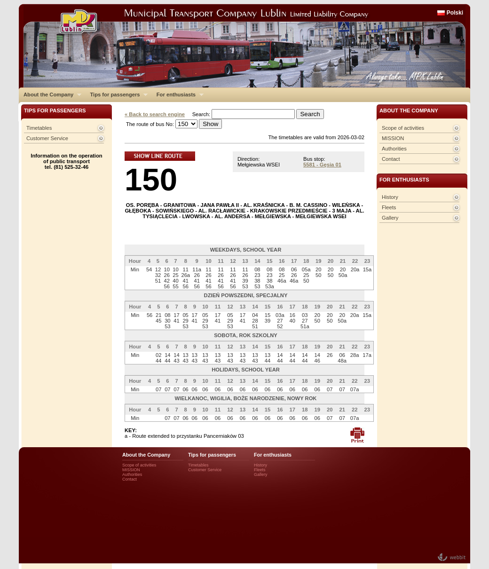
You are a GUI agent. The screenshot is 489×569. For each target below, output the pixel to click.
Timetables (39, 128)
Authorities (394, 148)
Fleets (389, 207)
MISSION (393, 138)
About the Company (50, 94)
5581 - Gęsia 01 (322, 164)
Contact (391, 159)
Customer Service (47, 138)
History (390, 197)
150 (151, 179)
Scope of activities (403, 128)
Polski (455, 12)
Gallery (390, 218)
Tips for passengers (116, 94)
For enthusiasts (178, 94)
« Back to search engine (155, 114)
